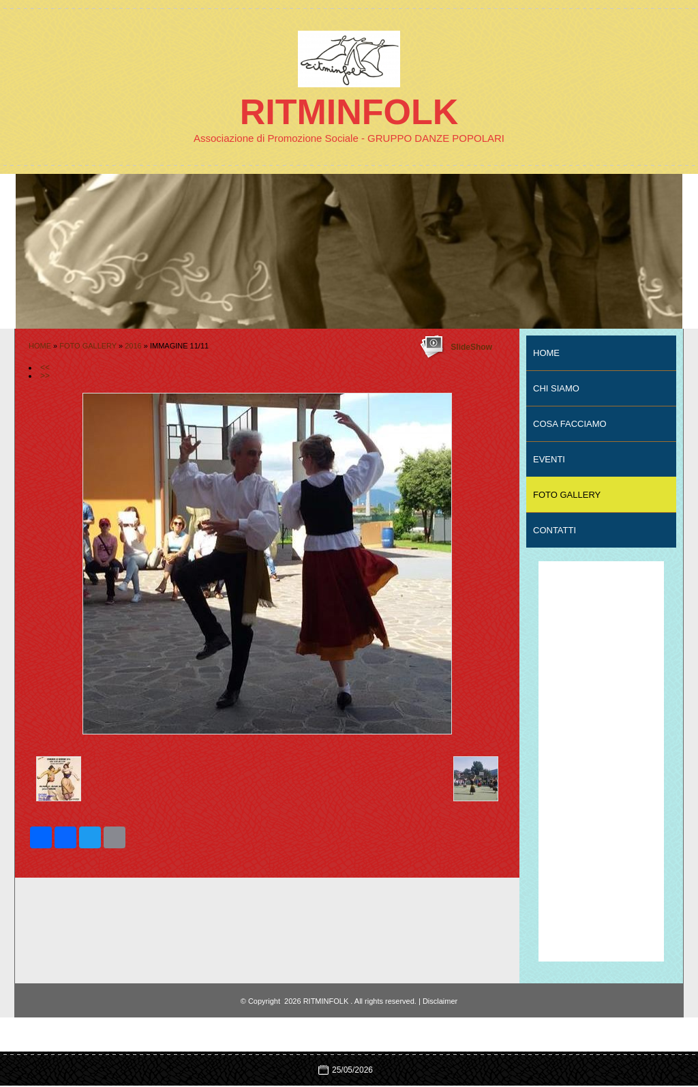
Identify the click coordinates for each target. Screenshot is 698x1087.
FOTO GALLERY (88, 346)
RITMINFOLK (349, 112)
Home (40, 346)
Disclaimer (440, 1001)
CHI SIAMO (556, 388)
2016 (133, 346)
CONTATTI (554, 530)
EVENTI (549, 459)
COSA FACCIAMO (570, 424)
